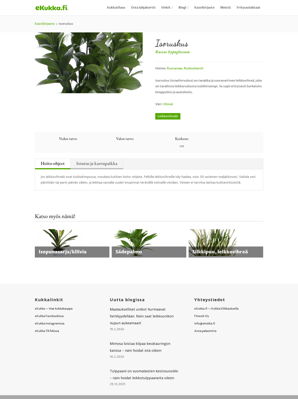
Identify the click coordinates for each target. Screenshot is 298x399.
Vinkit (167, 7)
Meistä (225, 8)
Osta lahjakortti (143, 8)
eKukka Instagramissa (49, 324)
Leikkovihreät (168, 116)
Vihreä (168, 104)
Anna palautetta (205, 331)
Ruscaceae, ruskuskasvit (185, 68)
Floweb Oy (201, 316)
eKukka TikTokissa (47, 331)
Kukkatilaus (116, 8)
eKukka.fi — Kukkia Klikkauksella (216, 309)
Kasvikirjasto (204, 8)
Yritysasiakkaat (248, 8)
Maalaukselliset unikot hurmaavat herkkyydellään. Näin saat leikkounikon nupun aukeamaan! (142, 316)
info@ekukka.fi (204, 324)
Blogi (183, 7)
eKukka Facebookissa (49, 316)
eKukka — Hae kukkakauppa (54, 309)
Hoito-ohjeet (53, 163)
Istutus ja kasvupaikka (96, 163)
